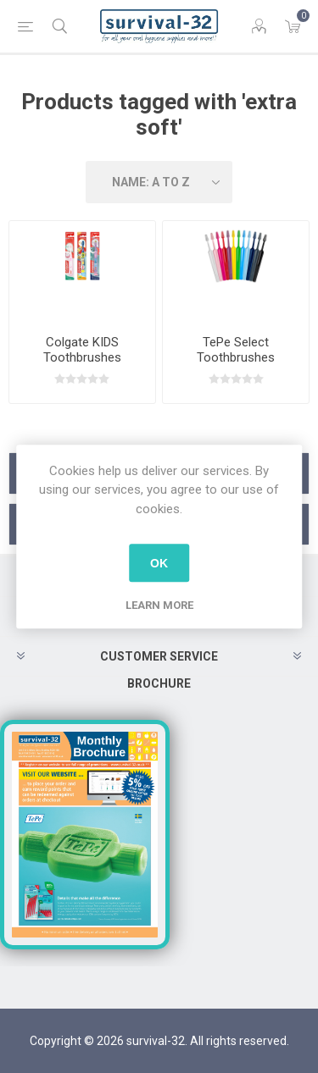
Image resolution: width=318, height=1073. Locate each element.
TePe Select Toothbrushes (236, 350)
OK (159, 563)
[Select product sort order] (159, 182)
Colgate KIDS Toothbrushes (82, 350)
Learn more (159, 605)
